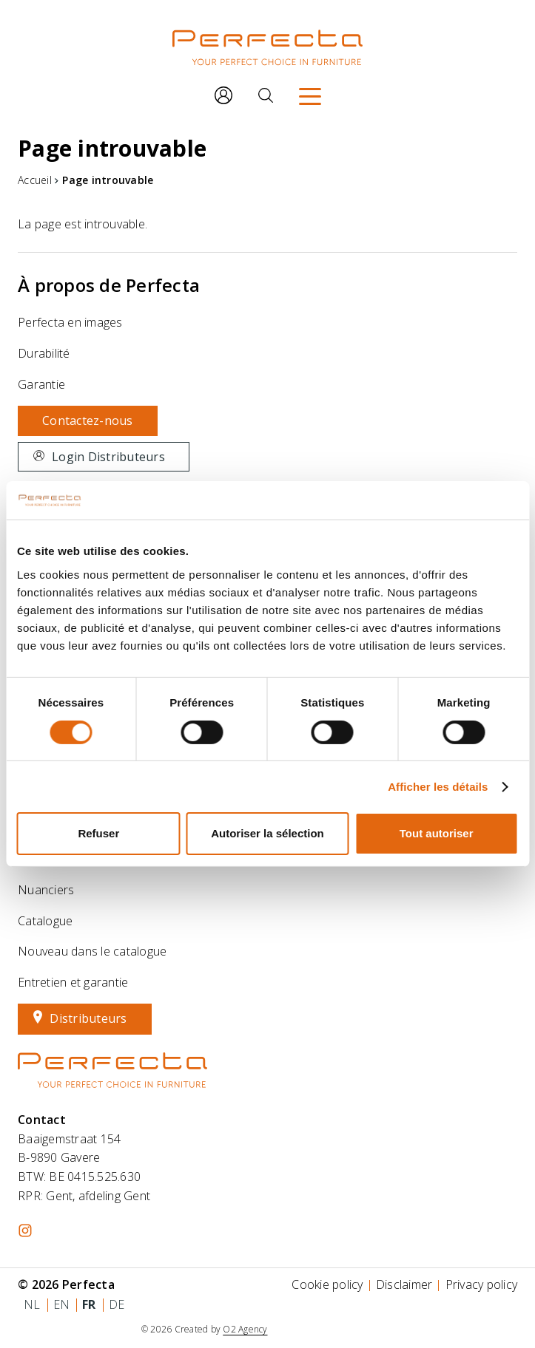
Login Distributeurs (108, 457)
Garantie (41, 384)
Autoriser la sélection (267, 833)
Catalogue (45, 921)
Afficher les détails (438, 786)
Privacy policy (481, 1284)
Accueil (35, 180)
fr (89, 1304)
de (117, 1304)
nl (32, 1304)
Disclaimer (404, 1284)
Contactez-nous (87, 420)
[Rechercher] (265, 95)
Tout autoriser (437, 833)
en (61, 1304)
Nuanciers (46, 890)
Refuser (98, 833)
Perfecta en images (70, 322)
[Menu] (310, 95)
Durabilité (44, 353)
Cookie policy (327, 1284)
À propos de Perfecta (109, 285)
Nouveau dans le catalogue (92, 951)
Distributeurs (88, 1018)
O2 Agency (245, 1329)
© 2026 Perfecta (66, 1284)
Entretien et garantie (73, 982)
